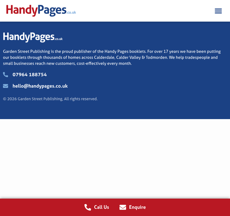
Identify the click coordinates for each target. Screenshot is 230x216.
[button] (218, 11)
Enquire (137, 207)
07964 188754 (30, 74)
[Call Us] (87, 207)
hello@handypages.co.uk (40, 85)
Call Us (101, 207)
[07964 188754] (5, 74)
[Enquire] (122, 207)
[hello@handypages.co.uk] (5, 85)
